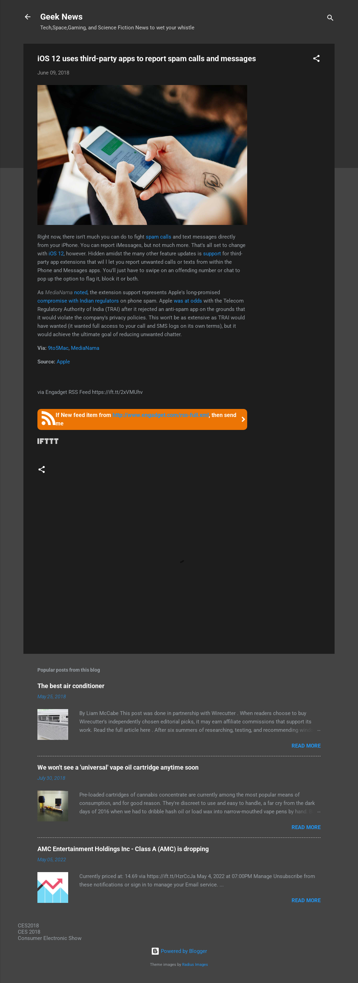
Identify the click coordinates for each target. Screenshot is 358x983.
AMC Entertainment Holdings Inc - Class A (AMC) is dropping (123, 849)
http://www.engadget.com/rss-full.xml (161, 415)
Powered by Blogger (179, 951)
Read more (306, 746)
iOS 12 (56, 253)
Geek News (61, 17)
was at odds (188, 301)
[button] (316, 59)
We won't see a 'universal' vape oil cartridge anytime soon (118, 767)
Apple (63, 362)
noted (80, 292)
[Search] (330, 19)
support (212, 253)
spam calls (158, 237)
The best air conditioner (71, 685)
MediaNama (85, 348)
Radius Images (195, 964)
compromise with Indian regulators (78, 301)
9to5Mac (58, 348)
